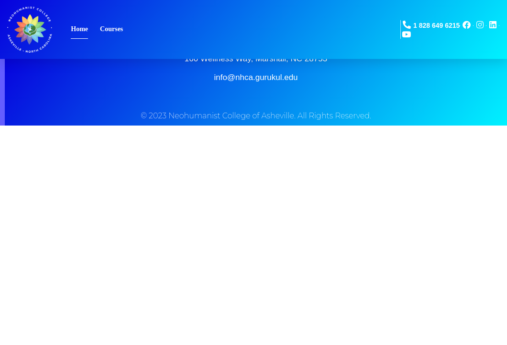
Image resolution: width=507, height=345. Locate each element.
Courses (111, 29)
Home (79, 29)
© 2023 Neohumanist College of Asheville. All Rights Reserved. (256, 115)
